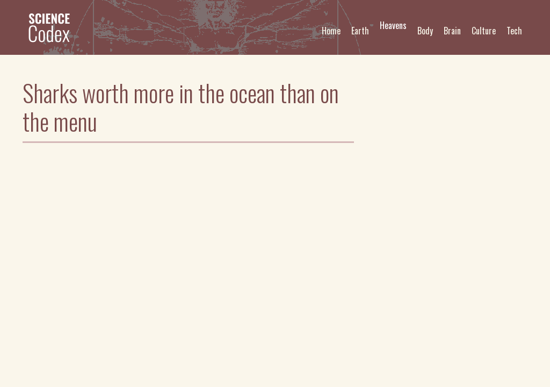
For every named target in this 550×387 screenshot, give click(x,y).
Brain (452, 30)
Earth (360, 30)
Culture (484, 30)
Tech (514, 30)
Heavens (393, 25)
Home (331, 30)
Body (425, 30)
